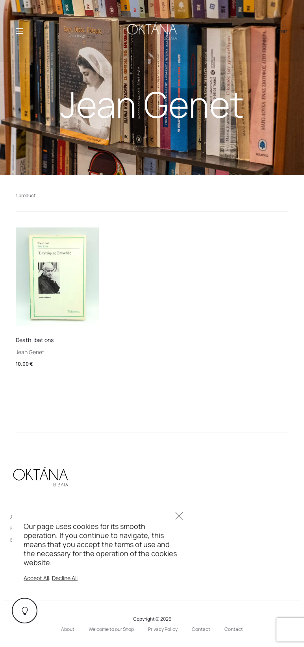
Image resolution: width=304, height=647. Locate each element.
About (67, 629)
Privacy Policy (163, 629)
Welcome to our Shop (111, 629)
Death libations (35, 340)
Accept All (36, 578)
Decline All (65, 578)
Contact (201, 629)
